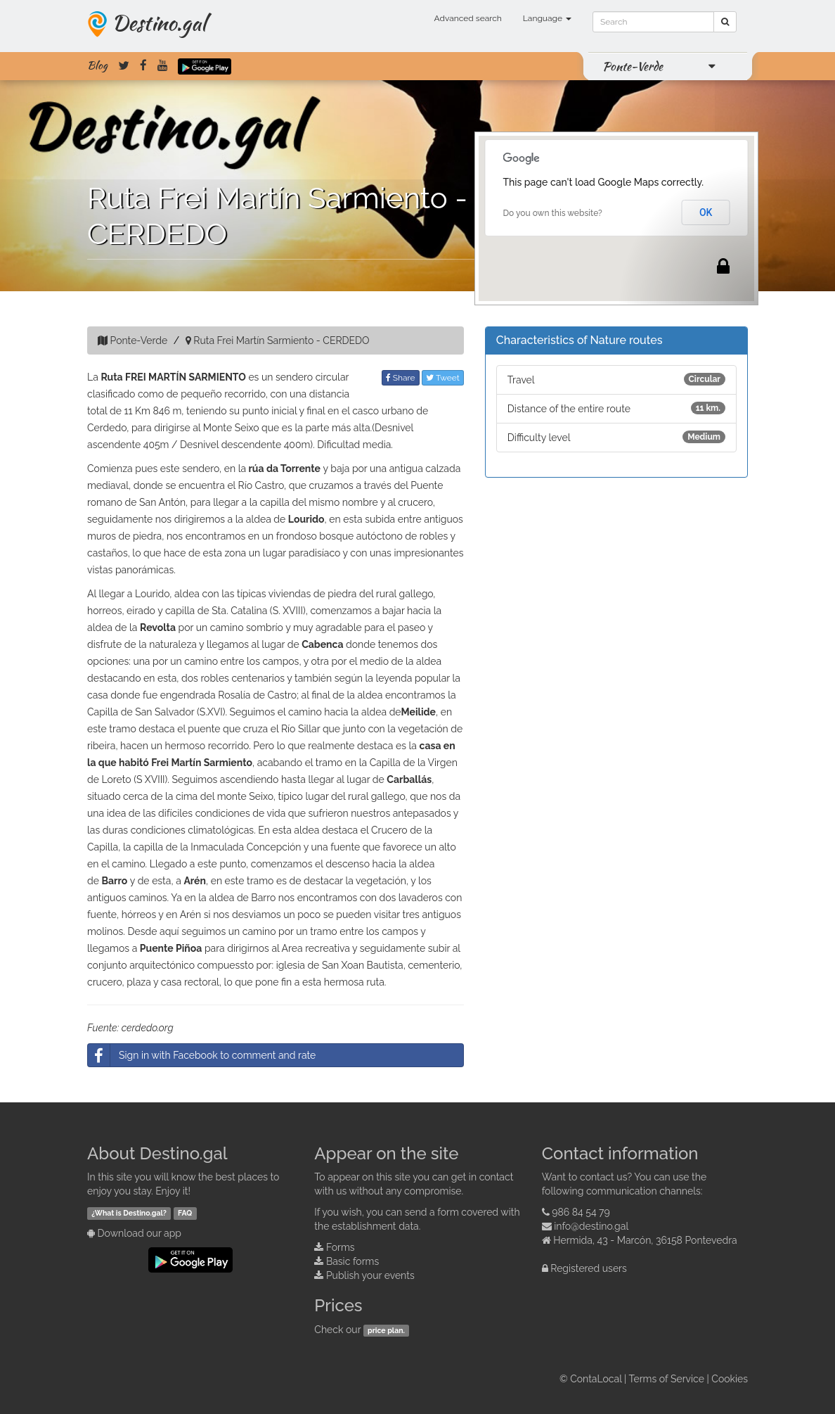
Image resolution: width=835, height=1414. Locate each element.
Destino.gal (159, 22)
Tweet (443, 378)
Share (400, 378)
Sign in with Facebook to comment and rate (202, 1055)
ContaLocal (595, 1378)
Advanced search (468, 18)
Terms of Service (666, 1378)
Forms (340, 1247)
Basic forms (352, 1261)
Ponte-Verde (632, 66)
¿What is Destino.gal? (129, 1213)
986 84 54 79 (581, 1212)
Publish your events (370, 1275)
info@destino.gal (591, 1226)
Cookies (729, 1378)
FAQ (185, 1213)
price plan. (386, 1330)
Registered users (588, 1268)
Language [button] (547, 18)
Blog (97, 65)
